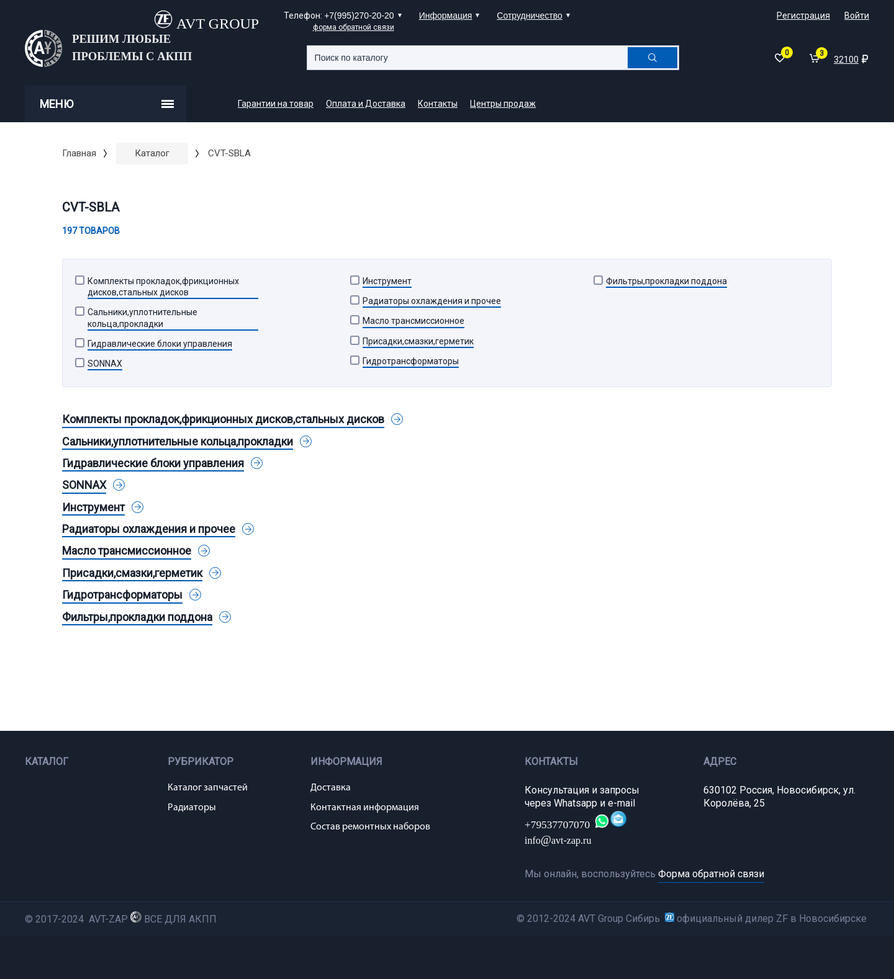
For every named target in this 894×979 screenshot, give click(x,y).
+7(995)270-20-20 (359, 15)
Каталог (152, 153)
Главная (79, 153)
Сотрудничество (529, 15)
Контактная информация (364, 808)
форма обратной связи (353, 27)
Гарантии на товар (276, 103)
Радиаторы (192, 808)
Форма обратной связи (711, 874)
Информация (445, 15)
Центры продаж (503, 103)
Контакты (438, 103)
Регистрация (803, 15)
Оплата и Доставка (365, 103)
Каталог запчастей (208, 788)
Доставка (330, 788)
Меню (107, 103)
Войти (856, 15)
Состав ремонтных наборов (370, 827)
